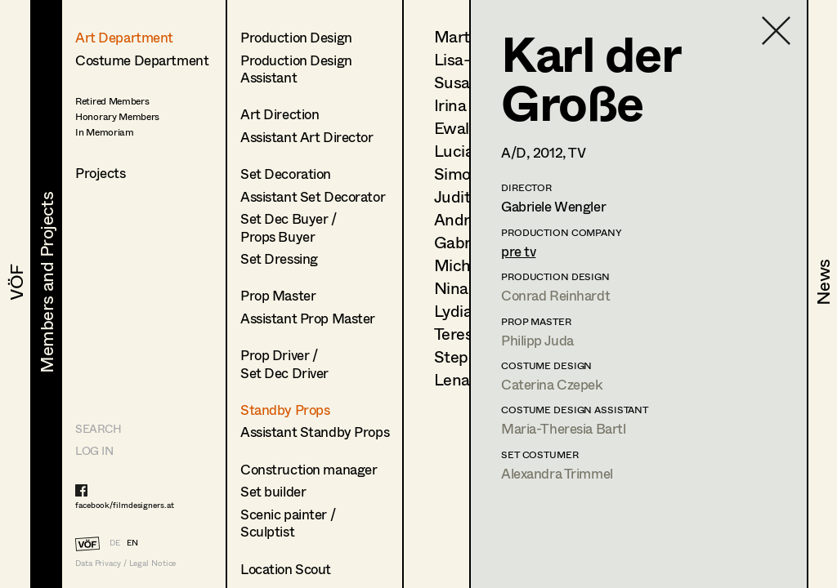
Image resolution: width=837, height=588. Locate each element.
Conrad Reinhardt (555, 295)
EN (132, 542)
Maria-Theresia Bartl (563, 428)
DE (115, 542)
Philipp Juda (537, 340)
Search (98, 428)
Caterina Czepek (552, 384)
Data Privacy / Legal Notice (125, 563)
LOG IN (94, 450)
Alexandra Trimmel (557, 473)
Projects (100, 173)
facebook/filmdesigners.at (124, 504)
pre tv (518, 251)
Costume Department (141, 60)
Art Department (124, 37)
